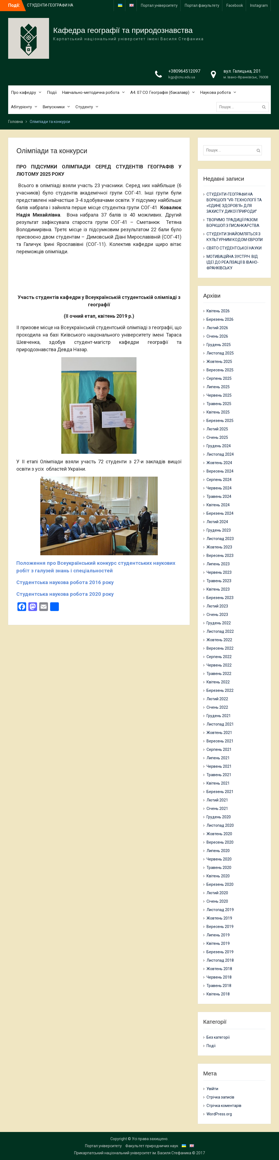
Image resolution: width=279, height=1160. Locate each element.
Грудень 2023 (219, 530)
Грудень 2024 (219, 446)
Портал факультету (202, 5)
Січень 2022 (217, 707)
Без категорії (218, 1037)
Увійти (212, 1089)
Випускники (54, 106)
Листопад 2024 (220, 454)
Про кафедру (23, 92)
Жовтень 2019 (219, 918)
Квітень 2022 (218, 682)
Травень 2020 (219, 867)
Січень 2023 (217, 614)
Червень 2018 (219, 977)
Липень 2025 (218, 387)
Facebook (234, 5)
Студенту (84, 106)
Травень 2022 (219, 673)
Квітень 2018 (218, 994)
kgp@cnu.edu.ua (181, 77)
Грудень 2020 (219, 817)
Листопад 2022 (220, 631)
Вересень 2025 (220, 370)
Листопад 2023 (220, 538)
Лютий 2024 (217, 522)
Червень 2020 (219, 859)
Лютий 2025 (217, 429)
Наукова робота (215, 92)
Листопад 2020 (220, 825)
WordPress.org (219, 1114)
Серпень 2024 (219, 479)
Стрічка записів (220, 1097)
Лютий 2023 (217, 606)
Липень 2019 (218, 935)
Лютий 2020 (217, 893)
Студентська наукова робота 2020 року (65, 594)
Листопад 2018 (220, 960)
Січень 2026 (217, 336)
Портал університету (159, 5)
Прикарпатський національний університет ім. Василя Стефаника (132, 1153)
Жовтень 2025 (219, 361)
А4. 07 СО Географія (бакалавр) (159, 92)
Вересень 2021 (220, 741)
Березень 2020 (220, 884)
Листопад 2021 (220, 724)
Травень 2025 (219, 404)
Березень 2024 (220, 513)
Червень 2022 (219, 665)
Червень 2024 (219, 488)
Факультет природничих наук (151, 1146)
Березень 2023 (220, 598)
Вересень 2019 (220, 926)
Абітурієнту (21, 106)
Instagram (259, 5)
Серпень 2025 (219, 378)
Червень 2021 (219, 766)
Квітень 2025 (218, 412)
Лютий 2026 (217, 328)
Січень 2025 (217, 437)
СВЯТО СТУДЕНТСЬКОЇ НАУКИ (234, 248)
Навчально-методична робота (90, 92)
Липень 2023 (218, 564)
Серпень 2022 (219, 657)
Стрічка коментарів (224, 1105)
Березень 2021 (220, 791)
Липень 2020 (218, 851)
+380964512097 (184, 71)
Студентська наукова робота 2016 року (65, 582)
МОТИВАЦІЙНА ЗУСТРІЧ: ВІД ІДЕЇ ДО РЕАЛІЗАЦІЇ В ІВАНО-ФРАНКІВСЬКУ (233, 262)
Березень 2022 (220, 690)
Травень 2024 (219, 496)
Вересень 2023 (220, 555)
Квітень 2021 (218, 783)
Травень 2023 (219, 581)
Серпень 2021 (219, 749)
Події (52, 92)
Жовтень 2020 (219, 834)
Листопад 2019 (220, 910)
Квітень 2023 (218, 589)
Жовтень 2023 (219, 547)
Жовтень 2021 (219, 732)
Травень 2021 (219, 775)
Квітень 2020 (218, 876)
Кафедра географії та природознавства (123, 30)
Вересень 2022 (220, 648)
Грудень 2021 (219, 716)
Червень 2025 (219, 395)
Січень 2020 (217, 901)
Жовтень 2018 (219, 969)
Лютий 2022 (217, 699)
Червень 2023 (219, 572)
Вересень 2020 (220, 842)
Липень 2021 (218, 758)
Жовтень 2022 (219, 640)
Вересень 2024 (220, 471)
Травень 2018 (219, 985)
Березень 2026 (220, 319)
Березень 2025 (220, 420)
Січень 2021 (217, 808)
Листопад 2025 (220, 353)
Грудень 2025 (219, 345)
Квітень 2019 (218, 943)
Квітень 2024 (218, 505)
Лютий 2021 (217, 800)
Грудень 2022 (219, 623)
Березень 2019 (220, 952)
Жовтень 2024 (219, 463)
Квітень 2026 (218, 311)
